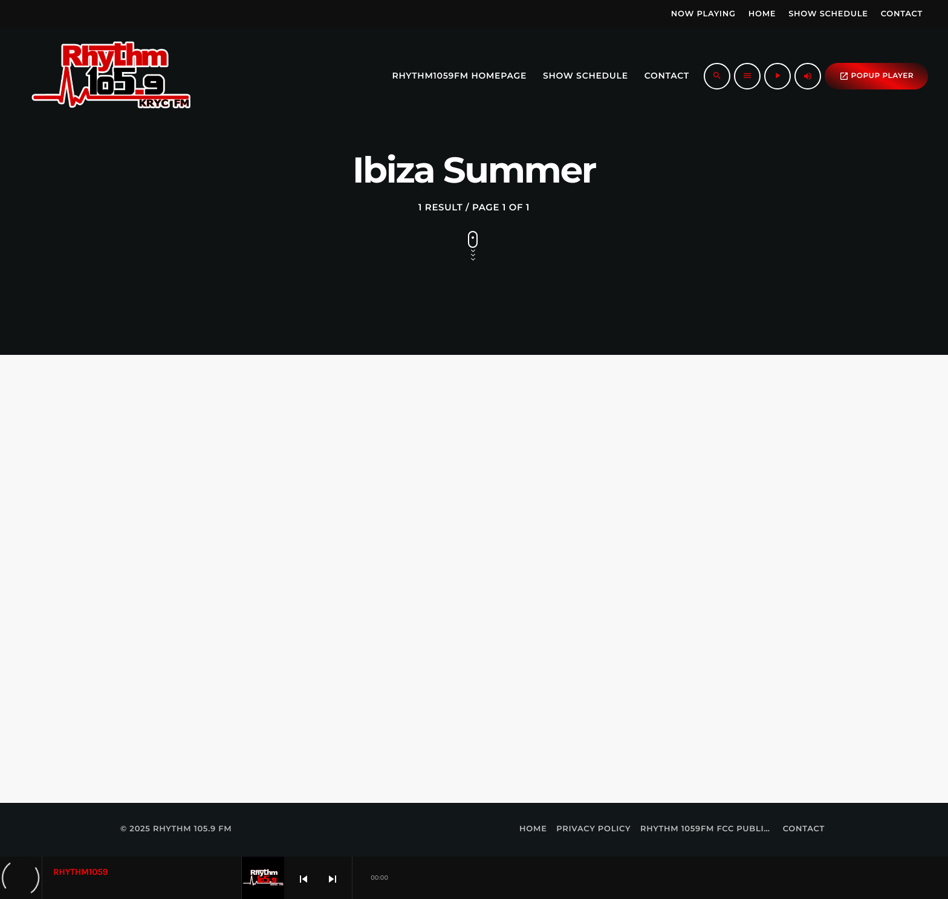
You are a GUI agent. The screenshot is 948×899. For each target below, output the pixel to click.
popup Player (876, 76)
